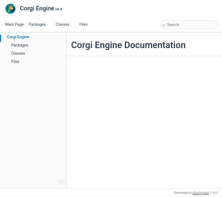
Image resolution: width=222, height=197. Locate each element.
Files (85, 24)
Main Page (14, 24)
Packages (39, 24)
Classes (65, 24)
